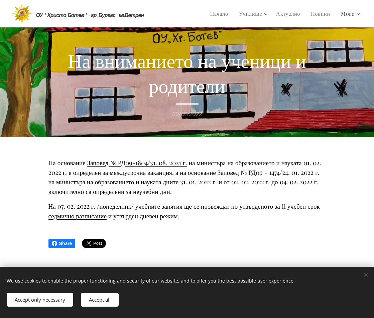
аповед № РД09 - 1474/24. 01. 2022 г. (270, 172)
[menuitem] (221, 13)
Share (62, 243)
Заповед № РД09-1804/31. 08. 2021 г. (137, 162)
